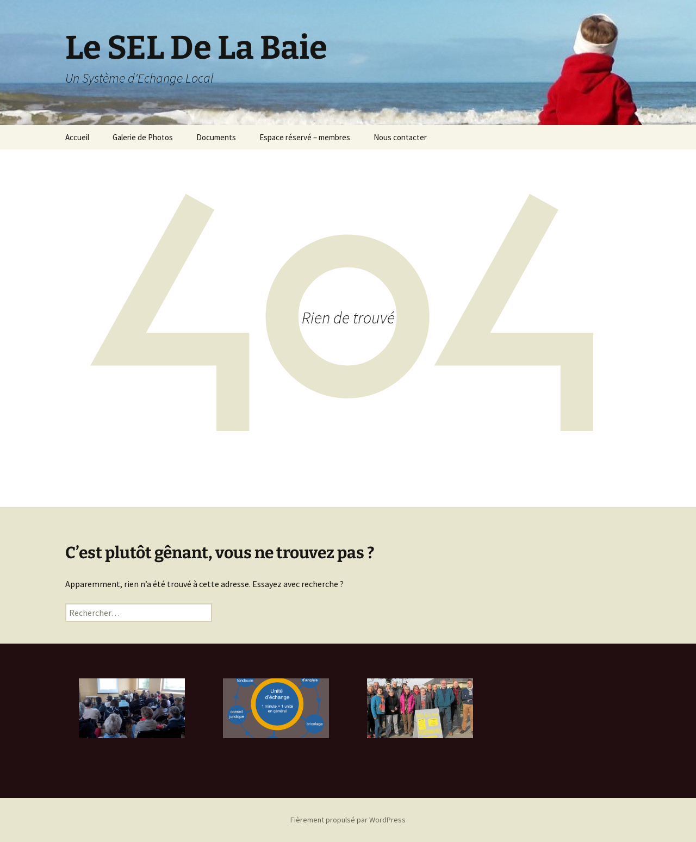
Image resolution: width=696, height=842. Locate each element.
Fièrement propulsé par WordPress (348, 820)
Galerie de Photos (143, 137)
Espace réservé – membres (304, 137)
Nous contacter (400, 137)
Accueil (77, 137)
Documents (216, 137)
